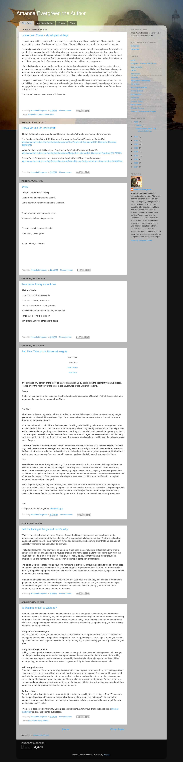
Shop (72, 23)
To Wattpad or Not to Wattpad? (39, 607)
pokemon (135, 98)
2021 (136, 140)
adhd (133, 60)
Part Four (72, 373)
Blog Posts (27, 23)
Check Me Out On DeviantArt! (39, 128)
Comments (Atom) (41, 735)
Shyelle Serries (137, 108)
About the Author (45, 23)
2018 (136, 152)
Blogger (107, 755)
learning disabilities (139, 87)
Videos (61, 23)
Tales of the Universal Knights (143, 111)
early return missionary (140, 80)
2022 (136, 137)
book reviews (136, 67)
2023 (136, 122)
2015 (136, 163)
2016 (136, 159)
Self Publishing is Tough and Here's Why (45, 529)
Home (65, 729)
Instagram (135, 46)
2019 (136, 148)
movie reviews (137, 91)
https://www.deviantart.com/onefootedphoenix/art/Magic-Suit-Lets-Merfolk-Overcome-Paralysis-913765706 (72, 153)
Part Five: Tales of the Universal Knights (44, 351)
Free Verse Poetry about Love (39, 284)
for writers (32, 721)
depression (135, 74)
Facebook (135, 49)
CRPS (133, 70)
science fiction (137, 101)
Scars (25, 186)
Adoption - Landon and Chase (41, 114)
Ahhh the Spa (56, 509)
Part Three (73, 367)
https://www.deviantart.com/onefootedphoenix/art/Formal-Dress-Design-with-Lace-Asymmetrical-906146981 (72, 161)
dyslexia (134, 77)
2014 (136, 167)
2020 (136, 144)
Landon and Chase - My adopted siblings (45, 35)
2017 (136, 155)
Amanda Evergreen (142, 189)
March (139, 125)
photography (136, 94)
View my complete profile (141, 240)
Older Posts (117, 729)
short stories (43, 721)
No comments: (65, 110)
